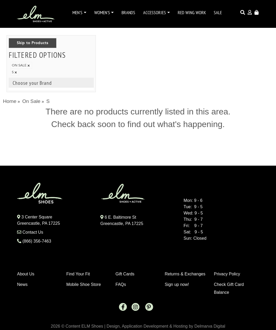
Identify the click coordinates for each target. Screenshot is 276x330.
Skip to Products (32, 43)
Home (9, 101)
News (22, 284)
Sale (218, 12)
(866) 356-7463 (36, 241)
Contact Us (32, 232)
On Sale (31, 101)
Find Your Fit (78, 274)
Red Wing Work (192, 12)
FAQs (121, 284)
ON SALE (21, 65)
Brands (128, 12)
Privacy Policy (227, 274)
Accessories (154, 12)
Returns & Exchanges (185, 274)
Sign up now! (177, 284)
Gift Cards (125, 274)
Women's (102, 12)
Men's (77, 12)
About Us (25, 274)
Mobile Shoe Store (83, 284)
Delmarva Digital (209, 326)
